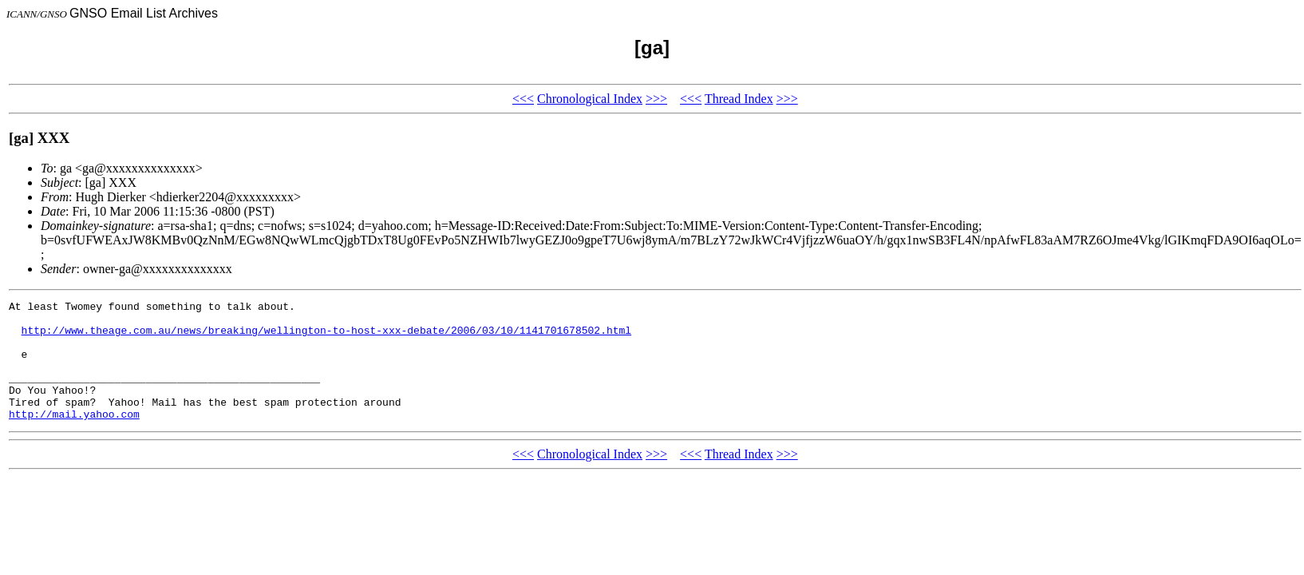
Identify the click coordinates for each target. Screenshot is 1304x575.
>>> (656, 98)
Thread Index (739, 98)
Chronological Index (589, 98)
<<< (523, 98)
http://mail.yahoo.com (74, 437)
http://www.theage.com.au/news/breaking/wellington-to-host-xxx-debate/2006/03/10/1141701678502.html (326, 337)
